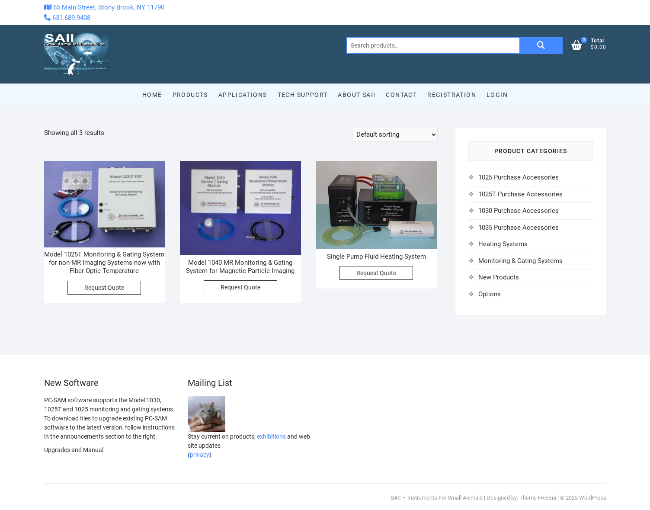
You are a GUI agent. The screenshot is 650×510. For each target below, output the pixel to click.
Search (541, 45)
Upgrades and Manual (73, 449)
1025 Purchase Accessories (518, 177)
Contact (401, 94)
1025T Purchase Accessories (520, 194)
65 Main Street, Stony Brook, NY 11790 (104, 7)
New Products (498, 277)
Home (152, 94)
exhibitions (271, 436)
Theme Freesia (537, 497)
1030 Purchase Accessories (518, 211)
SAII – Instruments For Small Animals (437, 497)
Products (190, 94)
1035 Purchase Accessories (518, 227)
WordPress (592, 497)
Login (497, 94)
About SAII (356, 94)
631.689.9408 (67, 18)
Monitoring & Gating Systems (520, 261)
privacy (199, 454)
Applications (242, 94)
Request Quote (104, 287)
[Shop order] (395, 134)
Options (489, 294)
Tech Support (303, 94)
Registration (451, 94)
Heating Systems (503, 244)
